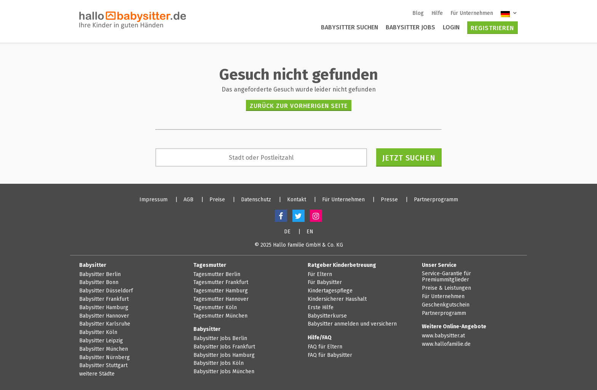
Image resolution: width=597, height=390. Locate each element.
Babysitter (92, 265)
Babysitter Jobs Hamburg (224, 355)
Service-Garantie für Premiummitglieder (446, 277)
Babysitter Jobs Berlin (220, 338)
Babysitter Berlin (100, 274)
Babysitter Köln (98, 332)
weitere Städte (97, 374)
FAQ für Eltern (325, 347)
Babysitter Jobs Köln (218, 363)
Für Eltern (320, 274)
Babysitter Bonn (98, 282)
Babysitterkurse (327, 316)
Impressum (153, 200)
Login (451, 27)
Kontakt (296, 200)
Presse (389, 200)
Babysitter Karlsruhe (104, 324)
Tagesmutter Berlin (216, 274)
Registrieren (492, 28)
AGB (188, 200)
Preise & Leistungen (446, 288)
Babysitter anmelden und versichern (352, 324)
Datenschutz (256, 200)
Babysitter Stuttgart (103, 366)
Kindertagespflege (330, 291)
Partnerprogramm (436, 200)
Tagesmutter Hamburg (220, 291)
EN (309, 232)
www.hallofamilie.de (446, 344)
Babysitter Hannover (104, 316)
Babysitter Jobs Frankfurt (224, 347)
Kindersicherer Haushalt (337, 299)
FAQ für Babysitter (330, 355)
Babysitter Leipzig (101, 341)
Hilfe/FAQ (320, 337)
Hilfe (437, 13)
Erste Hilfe (321, 308)
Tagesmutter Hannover (221, 299)
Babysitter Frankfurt (104, 299)
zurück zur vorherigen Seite (299, 105)
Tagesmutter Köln (215, 308)
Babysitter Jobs (410, 27)
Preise (217, 200)
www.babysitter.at (443, 336)
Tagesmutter (209, 265)
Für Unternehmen (471, 13)
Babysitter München (103, 349)
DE (287, 232)
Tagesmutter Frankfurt (220, 282)
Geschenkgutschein (445, 305)
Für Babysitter (325, 282)
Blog (418, 13)
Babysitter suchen (349, 27)
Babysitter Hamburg (103, 308)
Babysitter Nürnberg (104, 358)
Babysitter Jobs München (223, 372)
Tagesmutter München (220, 316)
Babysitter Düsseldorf (106, 291)
